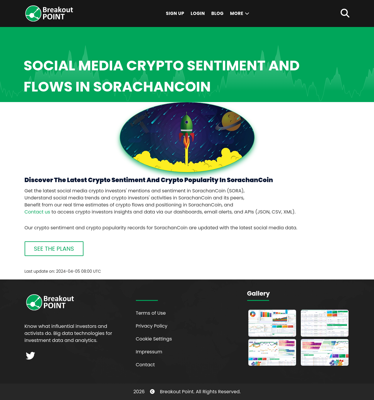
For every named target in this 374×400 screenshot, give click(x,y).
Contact (145, 364)
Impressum (149, 351)
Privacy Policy (152, 326)
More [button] (240, 13)
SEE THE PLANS (54, 249)
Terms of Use (151, 313)
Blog (217, 13)
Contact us (37, 212)
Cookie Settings (154, 338)
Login (198, 13)
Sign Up (175, 13)
